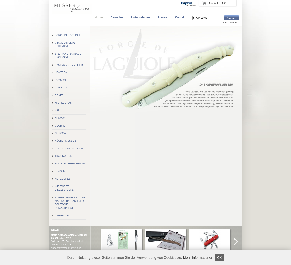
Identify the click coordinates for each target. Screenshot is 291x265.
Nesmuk (60, 118)
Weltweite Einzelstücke (64, 188)
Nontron (61, 72)
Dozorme (61, 80)
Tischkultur (63, 156)
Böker (59, 95)
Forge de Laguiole (68, 35)
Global (60, 125)
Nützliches (62, 179)
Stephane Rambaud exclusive (68, 55)
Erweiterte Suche (231, 22)
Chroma (60, 133)
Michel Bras (63, 102)
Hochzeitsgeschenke (70, 163)
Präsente (61, 171)
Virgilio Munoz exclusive (65, 44)
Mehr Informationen (198, 258)
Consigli (61, 87)
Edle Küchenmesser (69, 148)
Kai (57, 110)
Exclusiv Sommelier (69, 65)
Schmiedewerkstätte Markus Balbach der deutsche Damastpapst (70, 202)
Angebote (62, 215)
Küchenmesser (65, 140)
